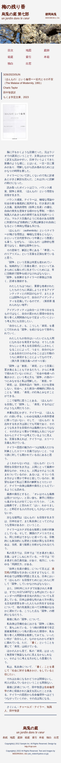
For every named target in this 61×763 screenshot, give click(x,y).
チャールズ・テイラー (31, 707)
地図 (28, 50)
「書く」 (34, 642)
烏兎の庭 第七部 (16, 16)
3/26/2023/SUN (11, 74)
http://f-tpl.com (30, 746)
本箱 (46, 57)
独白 (10, 63)
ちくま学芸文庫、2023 (16, 97)
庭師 (46, 50)
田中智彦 (14, 710)
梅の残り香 (13, 6)
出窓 (28, 63)
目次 (10, 50)
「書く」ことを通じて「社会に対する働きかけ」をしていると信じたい (29, 670)
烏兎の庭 (30, 730)
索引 (28, 57)
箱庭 (10, 57)
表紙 (5, 737)
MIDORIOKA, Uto (19, 754)
